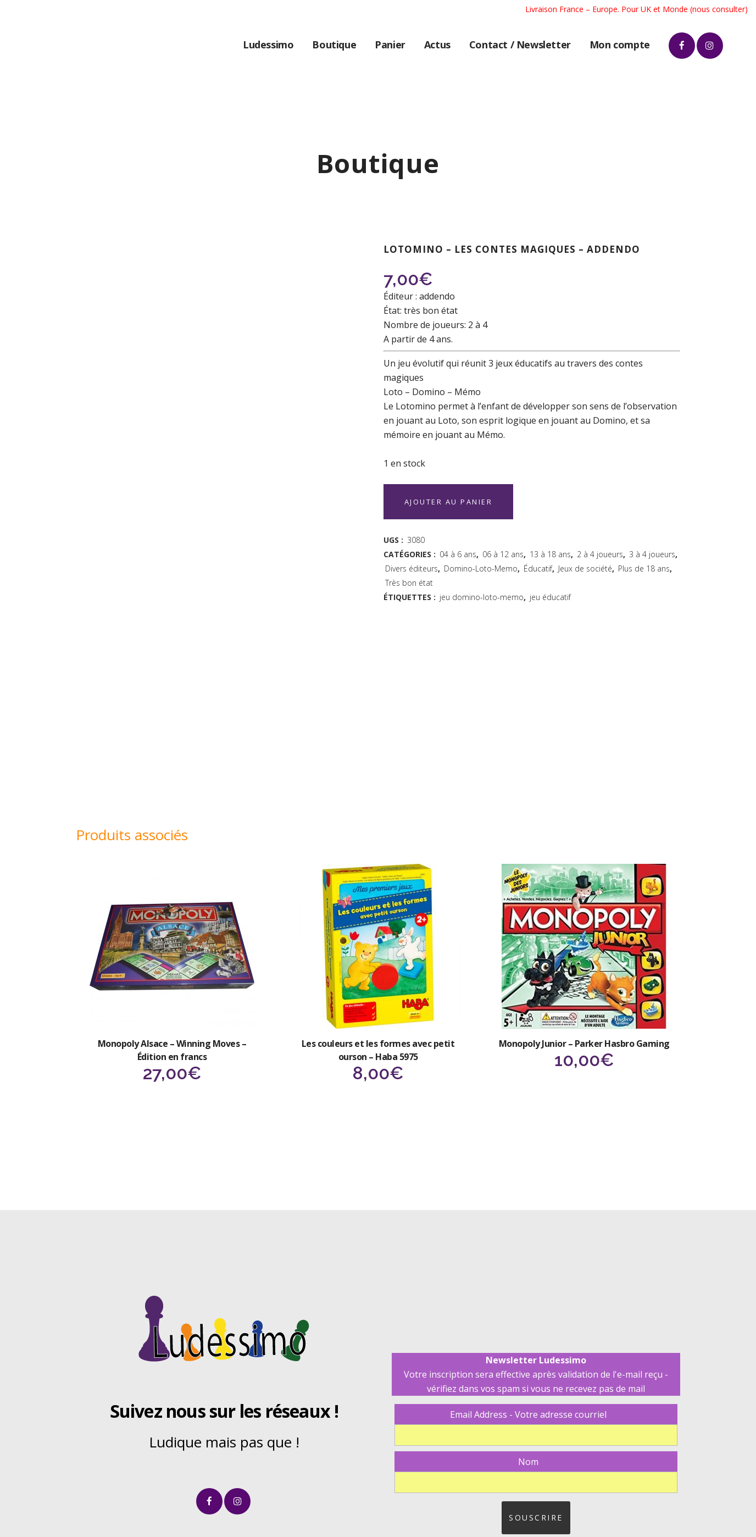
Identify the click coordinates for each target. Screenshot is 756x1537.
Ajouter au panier (451, 502)
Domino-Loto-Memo (481, 568)
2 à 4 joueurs (600, 554)
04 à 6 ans (458, 554)
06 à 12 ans (503, 554)
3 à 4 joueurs (652, 554)
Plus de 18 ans (644, 568)
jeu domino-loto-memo (482, 597)
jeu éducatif (550, 597)
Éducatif (538, 568)
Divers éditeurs (411, 568)
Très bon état (409, 583)
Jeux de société (585, 568)
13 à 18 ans (550, 554)
